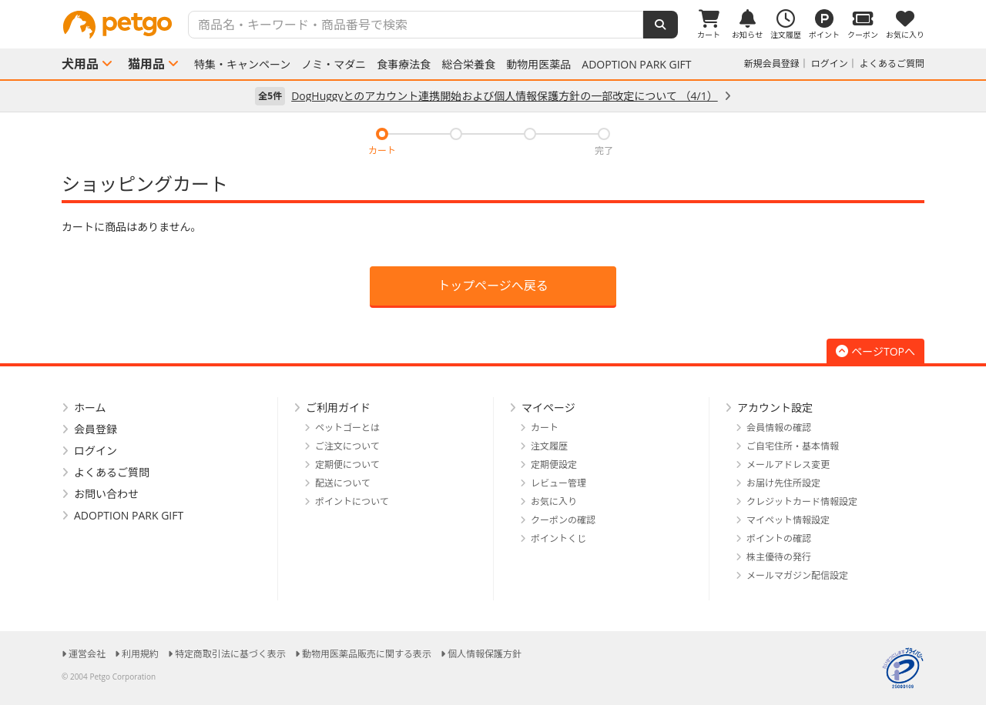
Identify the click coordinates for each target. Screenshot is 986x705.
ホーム (90, 407)
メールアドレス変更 (788, 464)
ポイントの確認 (778, 538)
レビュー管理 (558, 482)
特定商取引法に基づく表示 (230, 653)
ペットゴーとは (347, 427)
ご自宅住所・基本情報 (792, 446)
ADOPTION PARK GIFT (636, 64)
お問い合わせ (106, 493)
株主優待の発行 (778, 556)
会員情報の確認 (778, 427)
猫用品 (146, 63)
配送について (343, 482)
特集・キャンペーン (242, 64)
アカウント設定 (775, 407)
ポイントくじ (558, 538)
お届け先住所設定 (783, 482)
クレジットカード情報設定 (801, 501)
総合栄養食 (468, 64)
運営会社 (87, 653)
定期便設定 (554, 464)
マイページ (548, 407)
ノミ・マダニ (333, 64)
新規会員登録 (772, 63)
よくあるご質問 (892, 63)
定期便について (347, 464)
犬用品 (80, 63)
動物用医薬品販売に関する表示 (366, 653)
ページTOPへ (875, 351)
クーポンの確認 (563, 519)
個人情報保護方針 (485, 653)
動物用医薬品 (538, 64)
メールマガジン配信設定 (797, 575)
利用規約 (140, 653)
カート (544, 427)
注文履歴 (549, 446)
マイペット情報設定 (788, 519)
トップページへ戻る (493, 285)
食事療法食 (404, 64)
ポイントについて (352, 501)
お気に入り (554, 501)
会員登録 (95, 429)
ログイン (829, 63)
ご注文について (347, 446)
